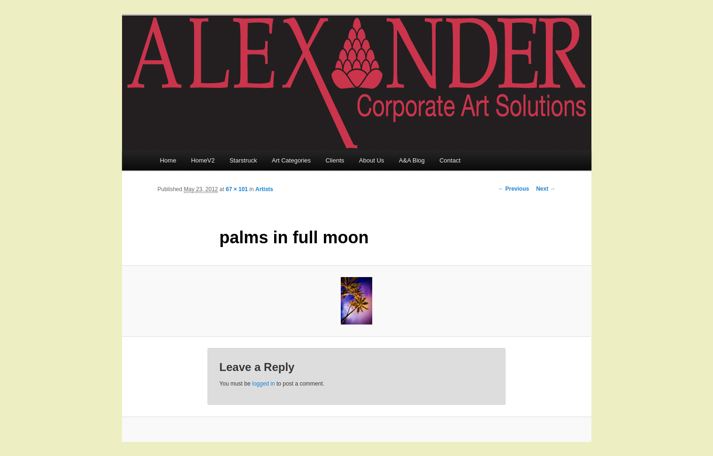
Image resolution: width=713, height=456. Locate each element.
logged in (263, 383)
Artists (264, 189)
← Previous (513, 188)
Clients (335, 160)
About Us (371, 160)
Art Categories (291, 160)
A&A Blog (412, 160)
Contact (449, 160)
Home (168, 160)
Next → (545, 188)
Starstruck (243, 160)
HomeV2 (203, 160)
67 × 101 (237, 189)
